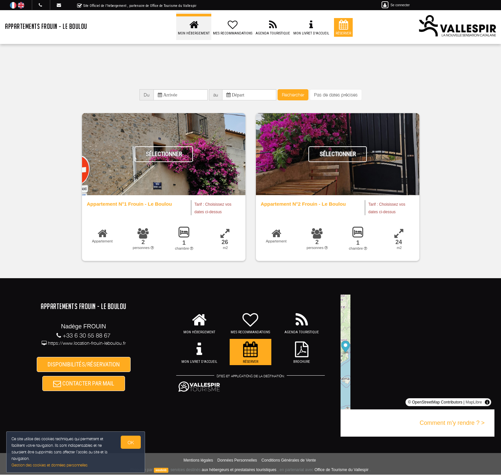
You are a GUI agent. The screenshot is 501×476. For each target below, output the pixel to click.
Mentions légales (198, 461)
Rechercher (293, 95)
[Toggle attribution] (487, 403)
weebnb (161, 471)
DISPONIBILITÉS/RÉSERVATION (84, 365)
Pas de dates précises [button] (336, 95)
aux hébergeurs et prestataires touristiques (239, 471)
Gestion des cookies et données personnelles (50, 465)
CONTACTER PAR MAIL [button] (83, 385)
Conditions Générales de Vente (288, 461)
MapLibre (474, 403)
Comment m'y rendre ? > (452, 424)
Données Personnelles (237, 461)
